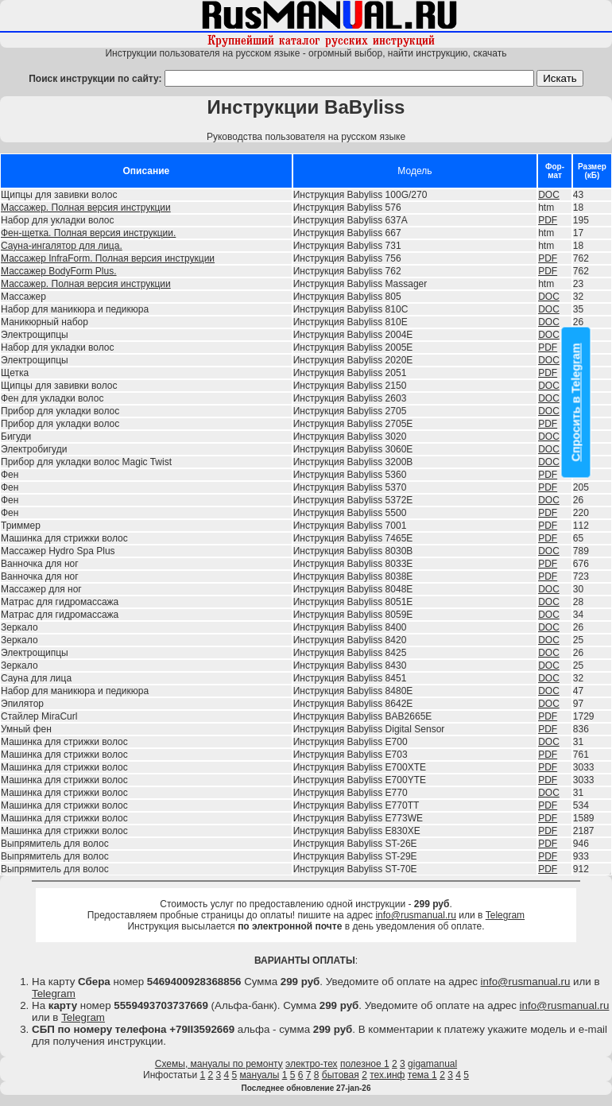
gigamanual (432, 1063)
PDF (547, 220)
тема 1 (422, 1075)
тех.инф (387, 1075)
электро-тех (311, 1063)
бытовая (340, 1075)
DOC (549, 194)
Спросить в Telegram (576, 402)
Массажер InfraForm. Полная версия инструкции (108, 258)
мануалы (260, 1075)
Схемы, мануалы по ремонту (219, 1063)
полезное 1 (364, 1063)
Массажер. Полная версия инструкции (86, 207)
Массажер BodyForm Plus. (59, 271)
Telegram (505, 915)
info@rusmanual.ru (415, 915)
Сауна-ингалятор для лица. (61, 245)
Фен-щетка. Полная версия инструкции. (88, 233)
